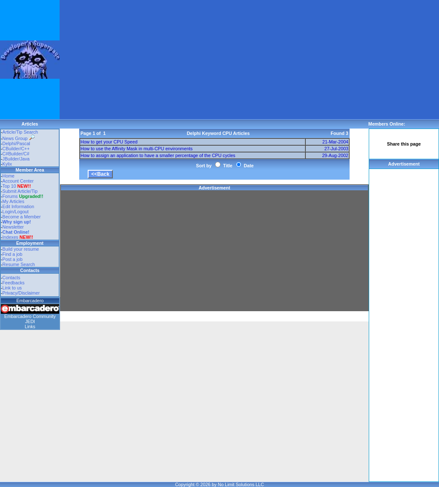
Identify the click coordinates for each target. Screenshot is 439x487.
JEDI (30, 321)
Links (30, 326)
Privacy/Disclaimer (21, 292)
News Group (18, 138)
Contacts (11, 277)
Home (8, 175)
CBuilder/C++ (16, 148)
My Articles (14, 201)
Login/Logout (16, 211)
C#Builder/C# (16, 153)
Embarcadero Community (30, 316)
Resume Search (19, 264)
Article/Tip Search (20, 132)
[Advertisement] (193, 59)
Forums (23, 196)
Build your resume (21, 249)
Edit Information (18, 206)
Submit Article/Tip (20, 191)
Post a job (13, 259)
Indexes (10, 237)
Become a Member (22, 216)
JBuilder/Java (16, 158)
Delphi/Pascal (16, 143)
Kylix (7, 163)
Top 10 (9, 186)
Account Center (18, 180)
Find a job (13, 254)
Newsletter (13, 226)
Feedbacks (14, 282)
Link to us (12, 287)
